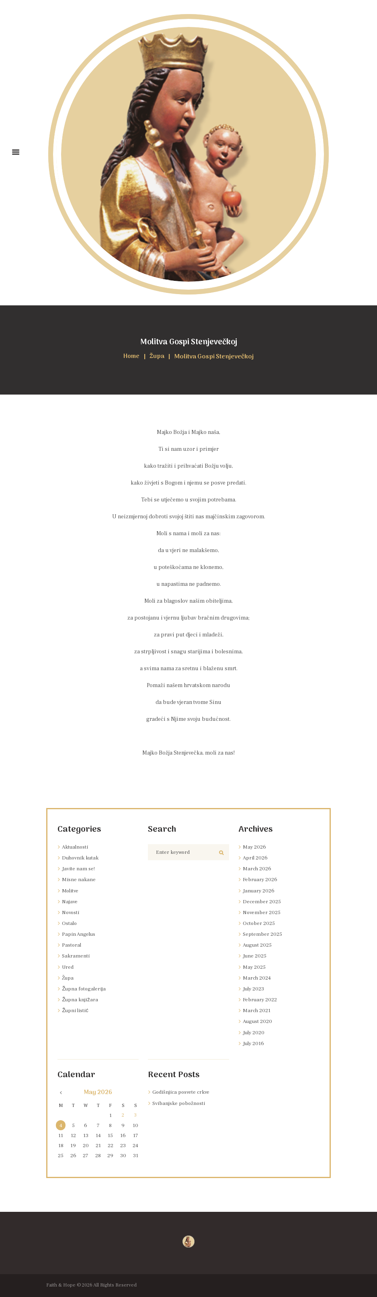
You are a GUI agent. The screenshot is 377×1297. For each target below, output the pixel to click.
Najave (70, 901)
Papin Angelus (80, 934)
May (254, 847)
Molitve (71, 890)
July (254, 988)
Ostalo (70, 923)
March (257, 868)
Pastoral (72, 945)
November (262, 912)
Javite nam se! (79, 868)
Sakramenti (76, 955)
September (263, 934)
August (258, 945)
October (259, 923)
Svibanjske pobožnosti (181, 1103)
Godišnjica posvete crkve (183, 1092)
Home (131, 357)
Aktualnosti (76, 847)
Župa (157, 357)
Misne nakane (79, 879)
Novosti (72, 912)
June (255, 955)
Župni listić (77, 1010)
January (259, 890)
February (261, 879)
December (262, 901)
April (256, 857)
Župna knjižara (81, 999)
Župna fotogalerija (85, 988)
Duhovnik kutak (82, 857)
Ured (68, 967)
